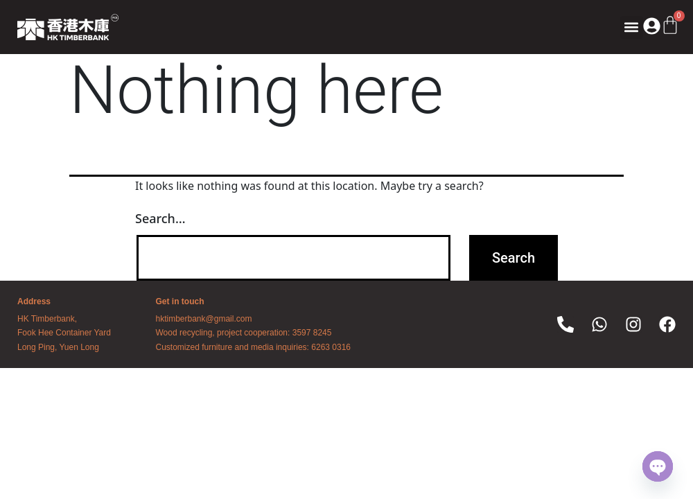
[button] (631, 27)
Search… (160, 218)
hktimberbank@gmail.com (204, 319)
